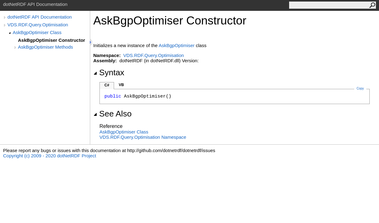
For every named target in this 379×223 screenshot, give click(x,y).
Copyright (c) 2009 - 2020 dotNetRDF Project (49, 155)
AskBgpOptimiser (177, 45)
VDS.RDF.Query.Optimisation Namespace (142, 137)
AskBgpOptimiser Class (37, 32)
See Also (112, 113)
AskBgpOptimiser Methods (45, 47)
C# (106, 85)
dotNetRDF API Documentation (39, 17)
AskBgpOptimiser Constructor (51, 40)
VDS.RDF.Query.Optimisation (37, 24)
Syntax (108, 72)
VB (121, 85)
